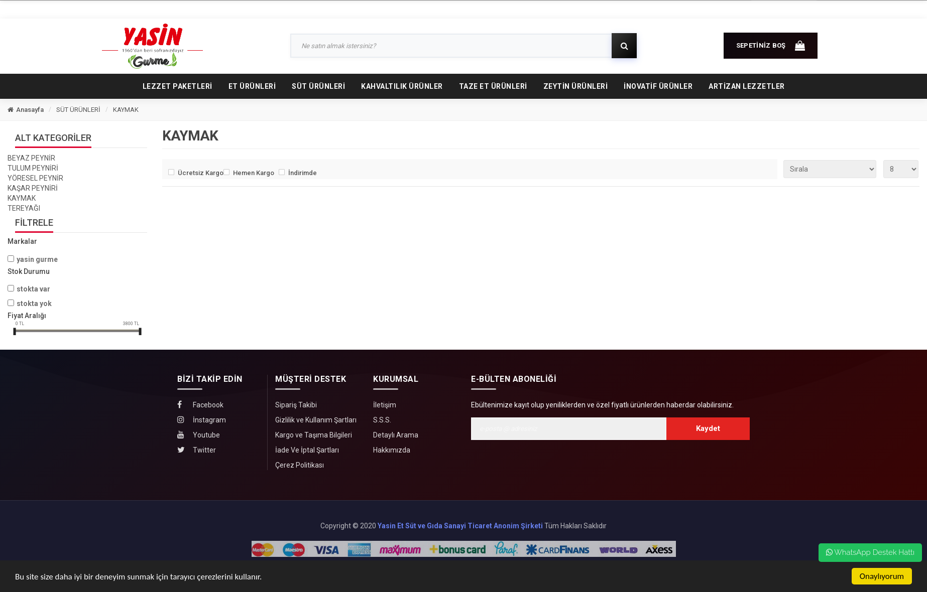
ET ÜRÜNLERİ (252, 86)
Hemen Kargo (253, 173)
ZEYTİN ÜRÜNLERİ (575, 86)
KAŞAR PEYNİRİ (33, 188)
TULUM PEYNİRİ (33, 168)
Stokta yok (34, 304)
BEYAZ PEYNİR (31, 158)
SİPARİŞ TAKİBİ (257, 8)
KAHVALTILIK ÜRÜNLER (402, 86)
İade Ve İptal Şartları (307, 450)
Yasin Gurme (37, 259)
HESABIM (714, 9)
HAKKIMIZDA (194, 8)
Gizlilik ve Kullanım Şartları (316, 420)
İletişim (384, 405)
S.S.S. (382, 420)
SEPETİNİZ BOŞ (770, 44)
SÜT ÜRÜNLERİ (318, 86)
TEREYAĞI (24, 208)
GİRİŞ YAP (654, 9)
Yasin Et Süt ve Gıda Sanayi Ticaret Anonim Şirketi (460, 526)
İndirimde (302, 173)
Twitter (196, 450)
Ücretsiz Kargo (198, 173)
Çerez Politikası (299, 465)
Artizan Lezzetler (747, 86)
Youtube (198, 434)
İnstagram (201, 419)
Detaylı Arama (395, 435)
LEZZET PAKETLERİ (177, 86)
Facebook (200, 404)
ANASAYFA (133, 8)
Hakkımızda (391, 450)
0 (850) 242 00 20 (784, 9)
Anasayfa (26, 109)
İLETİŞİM (312, 8)
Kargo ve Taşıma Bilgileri (313, 435)
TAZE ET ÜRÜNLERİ (493, 86)
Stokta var (33, 289)
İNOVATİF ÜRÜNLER (658, 86)
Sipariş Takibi (296, 405)
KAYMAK (126, 109)
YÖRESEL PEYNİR (35, 178)
